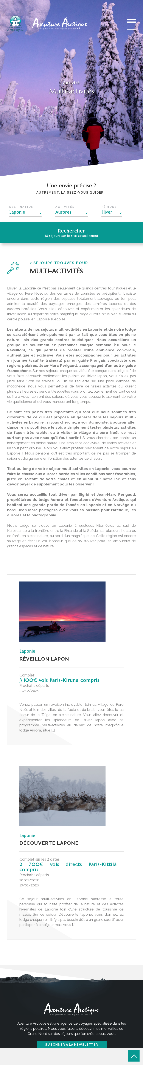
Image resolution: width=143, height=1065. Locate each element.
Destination (21, 206)
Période (109, 206)
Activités (65, 206)
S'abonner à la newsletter (71, 1044)
